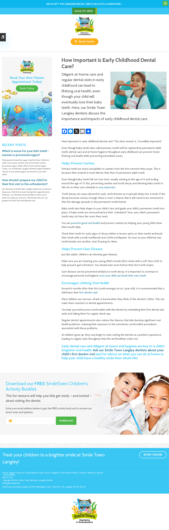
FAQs (74, 472)
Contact (82, 472)
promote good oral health (85, 223)
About (12, 472)
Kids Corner (44, 472)
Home (5, 472)
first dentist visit (88, 292)
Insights (54, 472)
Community (65, 472)
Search (100, 472)
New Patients (32, 472)
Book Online (86, 41)
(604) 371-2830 (84, 11)
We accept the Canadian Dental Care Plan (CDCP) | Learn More (83, 3)
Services (20, 472)
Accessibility (9, 474)
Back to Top (7, 477)
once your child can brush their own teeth (122, 275)
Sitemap (91, 472)
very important (106, 187)
